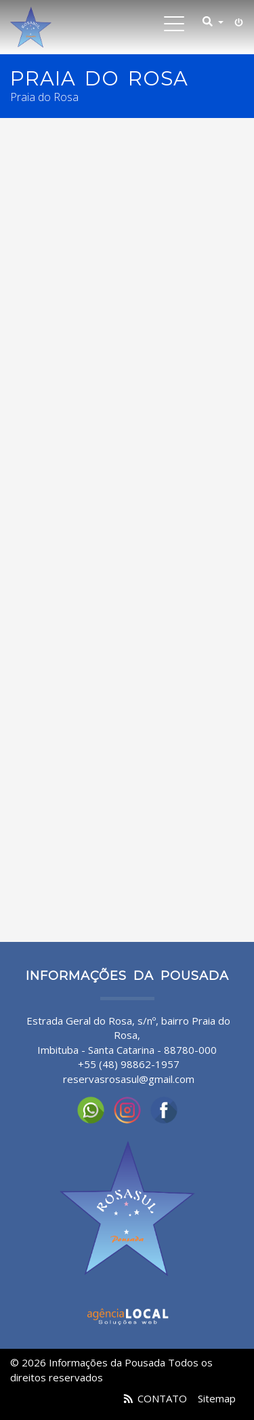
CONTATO (162, 1398)
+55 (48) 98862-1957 (128, 1064)
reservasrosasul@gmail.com (128, 1079)
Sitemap (217, 1398)
